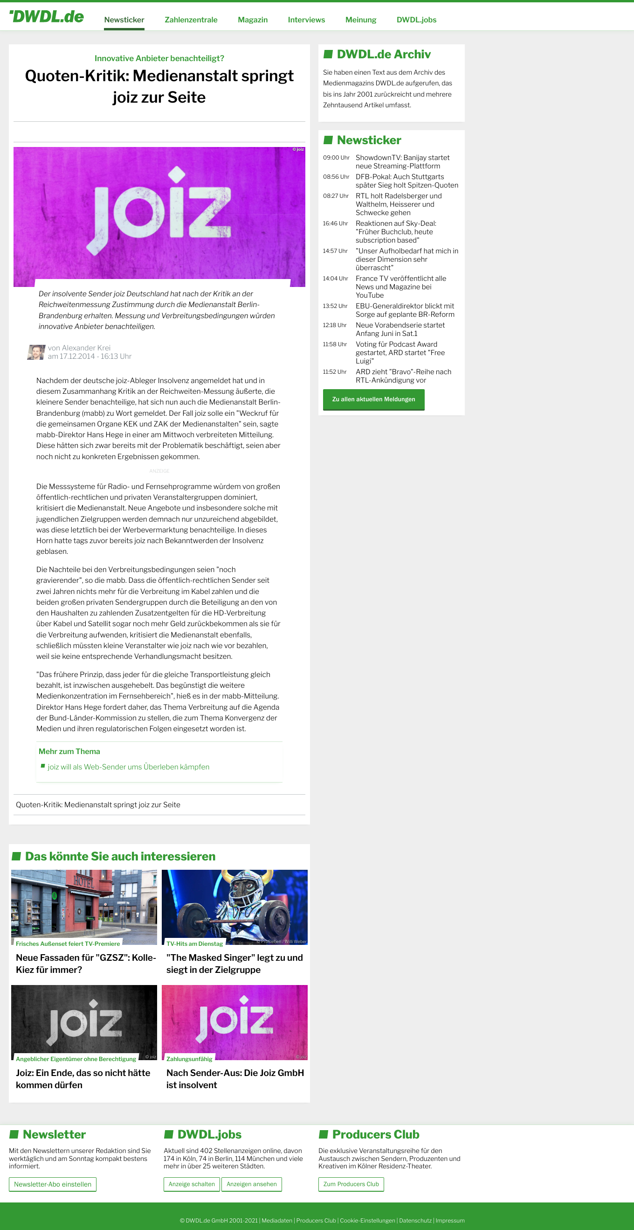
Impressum (450, 1220)
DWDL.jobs (417, 19)
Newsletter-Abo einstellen (52, 1184)
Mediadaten (277, 1220)
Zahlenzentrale (191, 19)
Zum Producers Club (351, 1184)
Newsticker (124, 19)
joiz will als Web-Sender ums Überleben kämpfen (129, 766)
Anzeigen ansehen (252, 1184)
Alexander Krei (86, 347)
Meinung (361, 19)
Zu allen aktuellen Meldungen (373, 399)
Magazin (253, 19)
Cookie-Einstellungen (367, 1220)
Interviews (306, 19)
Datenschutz (415, 1220)
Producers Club (316, 1220)
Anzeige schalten (192, 1184)
